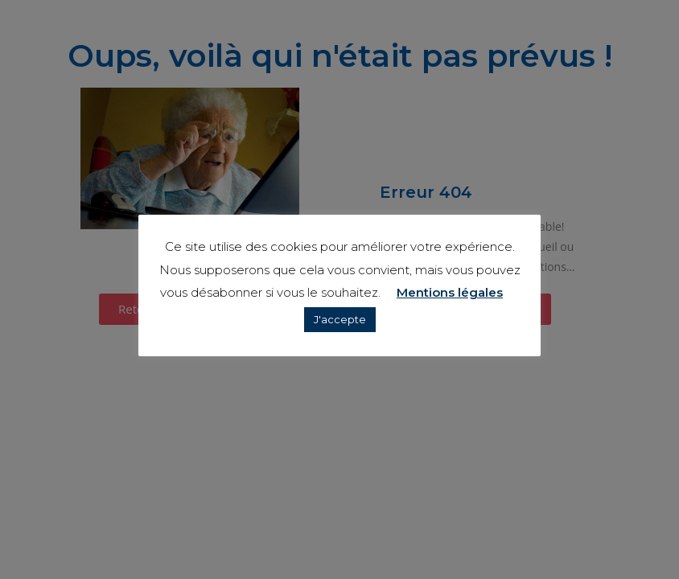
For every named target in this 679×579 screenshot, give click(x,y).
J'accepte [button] (340, 319)
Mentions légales (450, 292)
